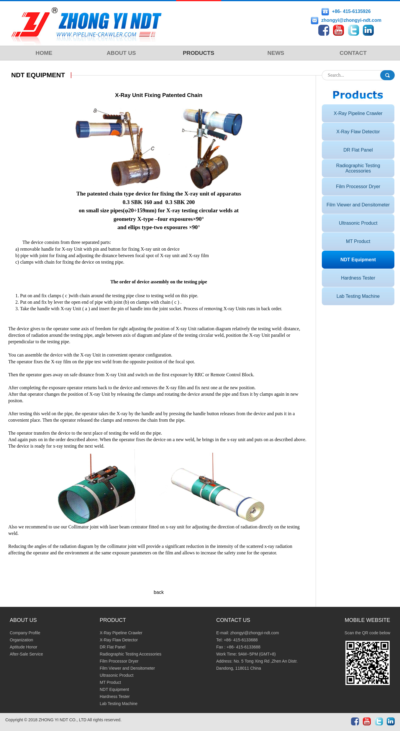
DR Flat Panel (358, 149)
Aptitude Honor (23, 647)
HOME (44, 53)
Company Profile (25, 632)
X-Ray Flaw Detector (358, 131)
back (159, 592)
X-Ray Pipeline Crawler (358, 113)
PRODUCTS (198, 53)
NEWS (276, 53)
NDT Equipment (358, 259)
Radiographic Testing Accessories (358, 168)
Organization (21, 640)
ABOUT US (121, 53)
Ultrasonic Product (358, 223)
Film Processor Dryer (358, 186)
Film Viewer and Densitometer (358, 204)
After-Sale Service (26, 654)
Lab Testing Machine (358, 296)
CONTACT (353, 53)
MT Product (358, 241)
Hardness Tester (358, 277)
